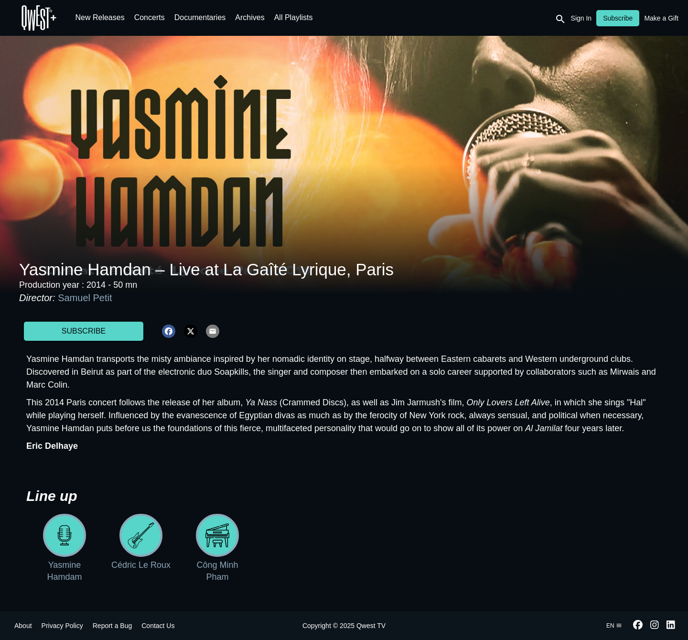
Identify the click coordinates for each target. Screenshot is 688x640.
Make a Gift (661, 18)
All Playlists (293, 17)
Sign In (581, 18)
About (23, 625)
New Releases (100, 17)
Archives (249, 17)
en (614, 625)
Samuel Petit (85, 298)
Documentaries (200, 17)
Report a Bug (112, 625)
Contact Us (157, 625)
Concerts (149, 17)
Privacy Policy (62, 625)
